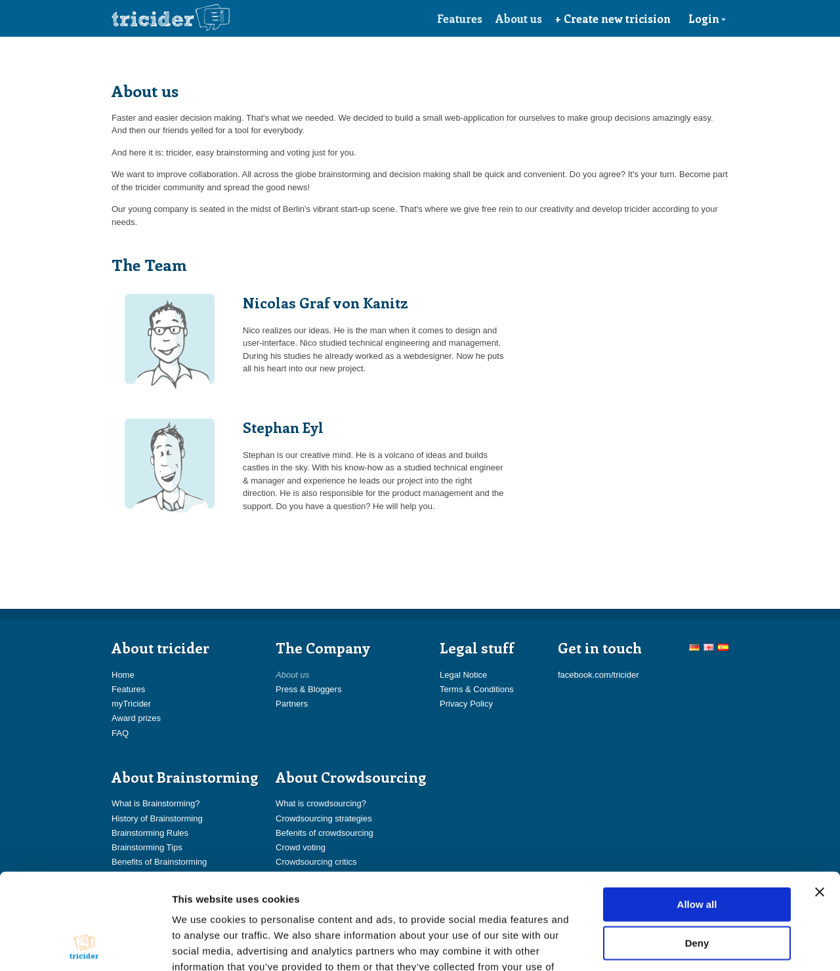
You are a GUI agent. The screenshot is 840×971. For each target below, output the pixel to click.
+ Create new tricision (613, 18)
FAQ (120, 733)
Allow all (697, 813)
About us (518, 18)
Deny (697, 853)
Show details (688, 945)
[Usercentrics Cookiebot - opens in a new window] (85, 945)
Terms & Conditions (477, 689)
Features (459, 18)
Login (707, 18)
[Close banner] (819, 801)
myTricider (131, 704)
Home (123, 675)
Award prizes (136, 718)
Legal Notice (463, 675)
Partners (292, 704)
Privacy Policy (466, 704)
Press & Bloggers (308, 689)
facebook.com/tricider (598, 675)
